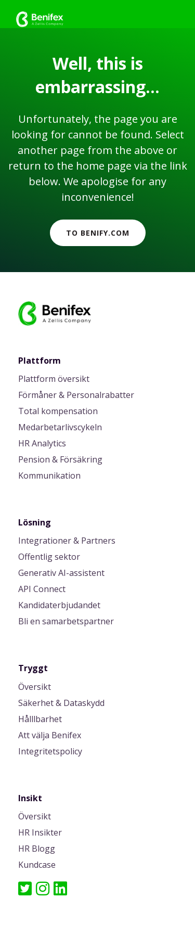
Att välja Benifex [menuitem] (49, 736)
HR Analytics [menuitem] (42, 444)
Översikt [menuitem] (34, 687)
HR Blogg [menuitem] (36, 849)
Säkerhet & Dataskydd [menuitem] (61, 704)
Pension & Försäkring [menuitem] (60, 460)
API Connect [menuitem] (42, 590)
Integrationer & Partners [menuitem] (66, 541)
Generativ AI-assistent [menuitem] (61, 574)
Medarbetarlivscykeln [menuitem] (60, 428)
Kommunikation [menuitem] (49, 476)
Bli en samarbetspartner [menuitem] (66, 622)
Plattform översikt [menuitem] (53, 379)
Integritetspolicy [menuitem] (50, 752)
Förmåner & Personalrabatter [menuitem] (76, 396)
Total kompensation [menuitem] (58, 412)
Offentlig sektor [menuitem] (49, 557)
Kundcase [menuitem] (37, 865)
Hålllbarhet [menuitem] (40, 720)
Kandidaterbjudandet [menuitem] (59, 606)
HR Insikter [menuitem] (40, 833)
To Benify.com (97, 233)
